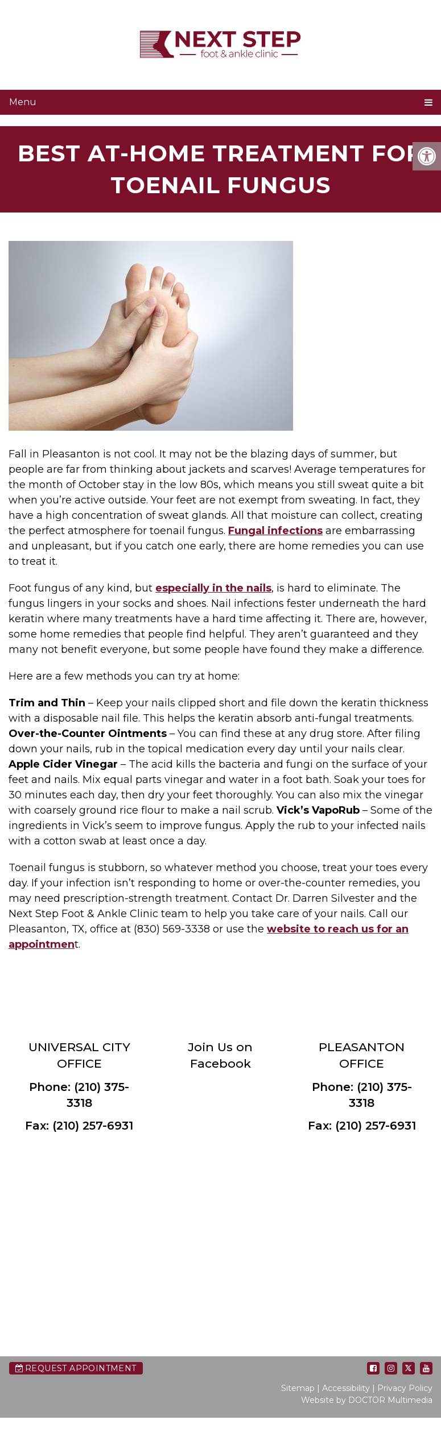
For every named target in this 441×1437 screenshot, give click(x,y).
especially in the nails (213, 588)
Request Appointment (76, 1368)
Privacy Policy (404, 1388)
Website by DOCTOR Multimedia (366, 1400)
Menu (22, 102)
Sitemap (298, 1388)
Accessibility (346, 1388)
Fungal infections (275, 530)
